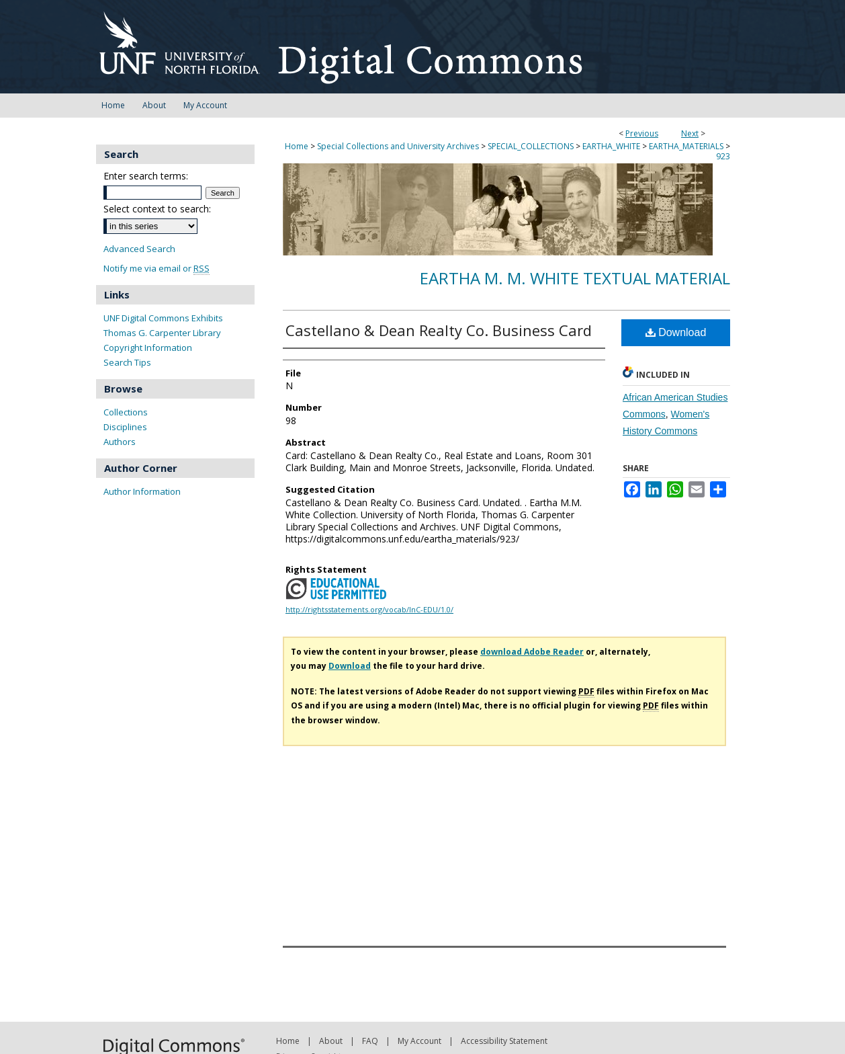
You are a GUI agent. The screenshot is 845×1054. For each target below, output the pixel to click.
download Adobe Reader (532, 651)
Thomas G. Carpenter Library (162, 333)
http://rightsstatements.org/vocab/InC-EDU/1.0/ (369, 609)
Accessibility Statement (504, 1041)
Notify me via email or (156, 268)
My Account (419, 1041)
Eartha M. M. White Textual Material (575, 278)
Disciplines (125, 427)
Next (690, 133)
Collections (125, 412)
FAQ (370, 1041)
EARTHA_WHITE (611, 146)
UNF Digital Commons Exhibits (163, 318)
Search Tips (127, 362)
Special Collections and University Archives (398, 146)
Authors (119, 442)
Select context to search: (157, 208)
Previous (641, 133)
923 (723, 156)
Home (296, 146)
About (331, 1041)
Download (676, 332)
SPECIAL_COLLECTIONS (531, 146)
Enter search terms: (145, 175)
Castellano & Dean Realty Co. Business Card (438, 330)
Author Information (142, 491)
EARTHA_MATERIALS (686, 146)
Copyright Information (147, 347)
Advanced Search (139, 249)
